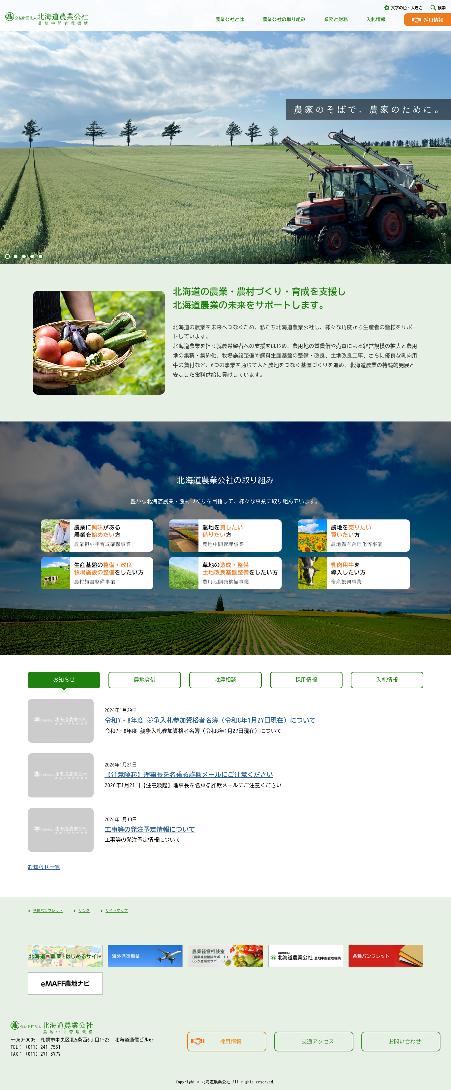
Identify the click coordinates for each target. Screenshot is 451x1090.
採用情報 (433, 19)
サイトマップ (116, 910)
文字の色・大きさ (407, 8)
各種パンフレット (48, 910)
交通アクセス (318, 1041)
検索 (442, 8)
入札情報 (375, 19)
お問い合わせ (405, 1041)
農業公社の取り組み (284, 19)
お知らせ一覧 (44, 867)
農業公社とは (230, 19)
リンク (84, 910)
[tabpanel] (225, 132)
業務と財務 (336, 19)
